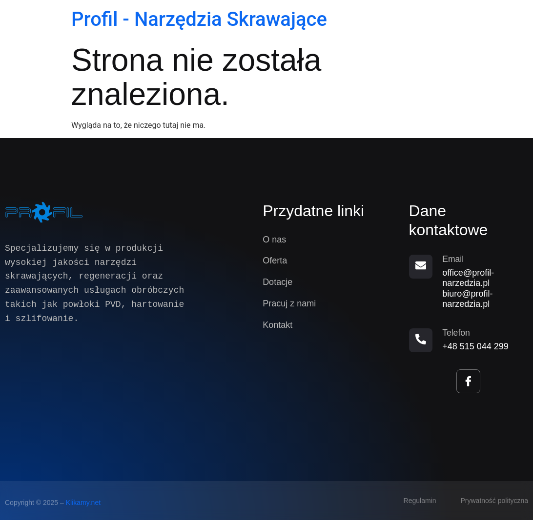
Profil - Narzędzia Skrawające (199, 19)
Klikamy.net (83, 505)
